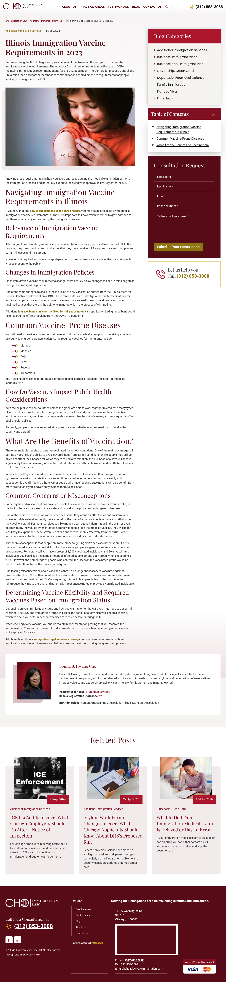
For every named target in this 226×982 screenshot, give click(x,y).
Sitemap (9, 954)
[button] (166, 6)
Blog (136, 6)
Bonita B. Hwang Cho (77, 666)
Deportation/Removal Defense (181, 77)
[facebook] (9, 939)
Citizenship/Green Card (175, 71)
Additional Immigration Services (46, 21)
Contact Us (152, 6)
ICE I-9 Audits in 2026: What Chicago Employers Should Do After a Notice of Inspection (39, 826)
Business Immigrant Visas (177, 57)
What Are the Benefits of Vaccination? (182, 145)
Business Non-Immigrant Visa (180, 64)
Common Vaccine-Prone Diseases (180, 138)
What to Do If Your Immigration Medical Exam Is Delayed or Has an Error (185, 823)
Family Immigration (172, 84)
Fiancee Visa (167, 91)
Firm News (165, 98)
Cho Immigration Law (16, 21)
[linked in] (17, 939)
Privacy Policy (33, 954)
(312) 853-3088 (209, 7)
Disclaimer (20, 954)
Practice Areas (92, 6)
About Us (69, 6)
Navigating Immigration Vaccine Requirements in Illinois (178, 129)
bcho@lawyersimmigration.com (143, 968)
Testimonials (118, 6)
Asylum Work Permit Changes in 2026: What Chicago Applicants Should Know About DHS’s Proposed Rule (113, 829)
